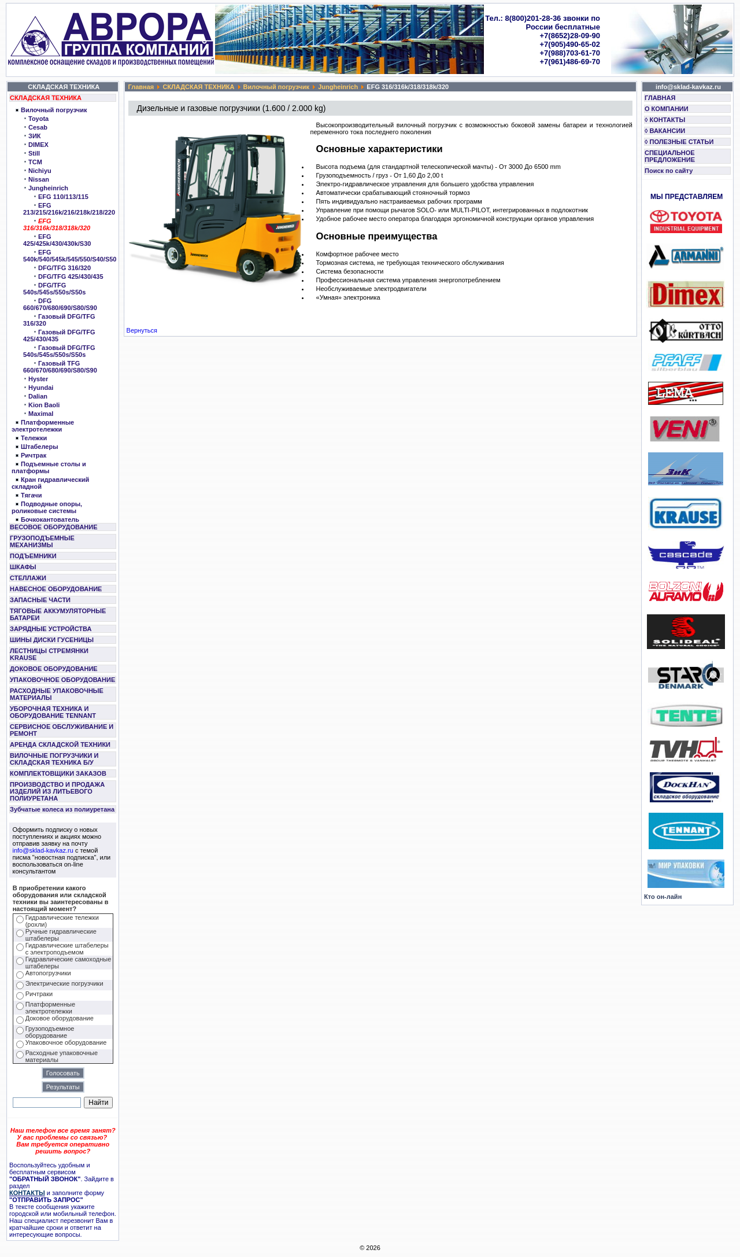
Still (34, 153)
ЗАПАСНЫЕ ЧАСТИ (40, 599)
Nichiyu (39, 170)
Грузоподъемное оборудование (50, 1032)
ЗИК (34, 135)
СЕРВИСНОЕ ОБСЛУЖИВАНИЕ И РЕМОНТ (61, 730)
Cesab (37, 127)
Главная (141, 86)
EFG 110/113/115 (63, 196)
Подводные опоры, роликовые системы (47, 507)
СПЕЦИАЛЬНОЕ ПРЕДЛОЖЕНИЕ (670, 156)
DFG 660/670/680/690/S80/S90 (60, 304)
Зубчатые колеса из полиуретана (62, 809)
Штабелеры (39, 446)
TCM (35, 161)
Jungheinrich (48, 188)
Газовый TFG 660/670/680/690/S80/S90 (60, 367)
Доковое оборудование (59, 1018)
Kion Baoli (44, 404)
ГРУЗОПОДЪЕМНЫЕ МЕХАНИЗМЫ (42, 541)
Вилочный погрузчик (54, 109)
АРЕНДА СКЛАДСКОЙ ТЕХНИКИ (60, 744)
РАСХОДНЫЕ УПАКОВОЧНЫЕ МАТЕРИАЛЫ (56, 694)
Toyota (38, 118)
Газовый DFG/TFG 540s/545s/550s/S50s (59, 351)
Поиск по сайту (669, 170)
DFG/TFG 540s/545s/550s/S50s (54, 289)
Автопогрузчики (48, 973)
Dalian (37, 396)
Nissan (38, 179)
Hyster (38, 378)
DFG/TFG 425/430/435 (70, 276)
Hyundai (40, 387)
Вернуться (142, 330)
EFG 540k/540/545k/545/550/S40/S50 (69, 256)
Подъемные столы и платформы (49, 467)
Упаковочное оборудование (66, 1042)
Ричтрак (33, 455)
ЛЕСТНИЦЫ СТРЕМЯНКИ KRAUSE (49, 654)
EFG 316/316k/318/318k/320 (56, 224)
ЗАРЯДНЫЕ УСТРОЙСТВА (50, 628)
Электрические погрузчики (64, 983)
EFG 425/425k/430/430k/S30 (57, 240)
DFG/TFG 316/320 (64, 267)
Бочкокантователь (50, 519)
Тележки (34, 437)
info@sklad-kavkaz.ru (43, 850)
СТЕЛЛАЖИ (28, 577)
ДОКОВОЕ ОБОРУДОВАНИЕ (54, 668)
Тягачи (31, 495)
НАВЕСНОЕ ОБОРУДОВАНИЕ (56, 588)
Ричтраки (39, 993)
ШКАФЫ (23, 566)
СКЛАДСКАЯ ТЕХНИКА (46, 97)
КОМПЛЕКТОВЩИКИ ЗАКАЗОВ (58, 773)
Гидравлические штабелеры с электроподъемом (67, 949)
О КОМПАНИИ (667, 108)
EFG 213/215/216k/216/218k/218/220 (69, 209)
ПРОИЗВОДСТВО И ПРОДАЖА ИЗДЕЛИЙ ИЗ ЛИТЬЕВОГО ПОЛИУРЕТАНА (57, 791)
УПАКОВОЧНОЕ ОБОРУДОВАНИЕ (62, 679)
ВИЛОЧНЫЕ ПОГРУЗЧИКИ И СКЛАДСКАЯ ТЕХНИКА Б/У (54, 759)
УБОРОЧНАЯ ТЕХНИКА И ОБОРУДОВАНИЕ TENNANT (53, 712)
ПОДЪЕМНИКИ (33, 555)
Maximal (40, 413)
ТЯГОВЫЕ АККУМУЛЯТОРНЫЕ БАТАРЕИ (58, 614)
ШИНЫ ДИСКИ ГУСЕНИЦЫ (52, 639)
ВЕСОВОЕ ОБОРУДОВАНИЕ (54, 527)
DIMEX (38, 144)
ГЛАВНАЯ (660, 97)
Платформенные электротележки (43, 426)
